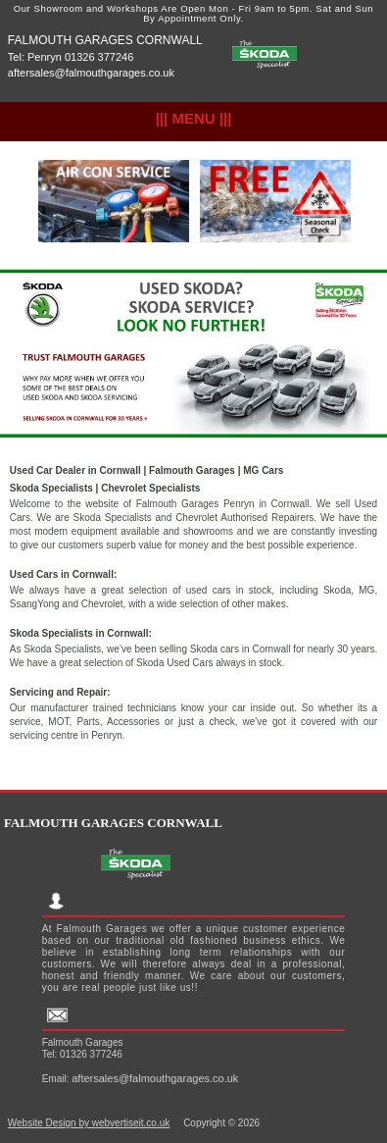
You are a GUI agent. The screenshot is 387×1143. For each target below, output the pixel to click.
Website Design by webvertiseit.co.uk (88, 1122)
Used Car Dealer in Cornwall (75, 470)
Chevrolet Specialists (150, 488)
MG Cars (263, 470)
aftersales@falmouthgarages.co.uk (91, 72)
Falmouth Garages (192, 470)
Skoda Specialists (51, 488)
